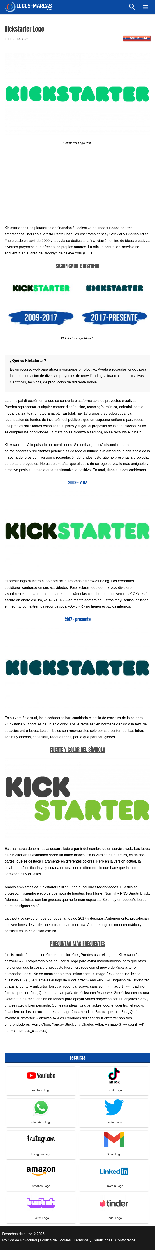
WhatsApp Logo (41, 1122)
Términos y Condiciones (93, 1240)
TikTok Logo (114, 1090)
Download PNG (136, 38)
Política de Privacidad (19, 1240)
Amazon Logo (41, 1186)
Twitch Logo (41, 1218)
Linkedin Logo (114, 1186)
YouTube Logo (41, 1090)
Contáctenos (125, 1240)
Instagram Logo (41, 1154)
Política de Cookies (55, 1240)
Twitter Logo (114, 1122)
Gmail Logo (114, 1154)
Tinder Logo (114, 1218)
